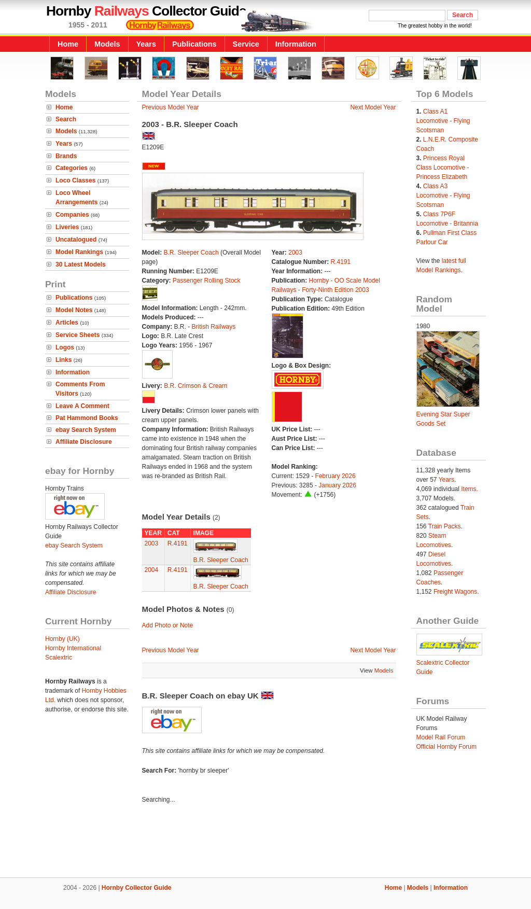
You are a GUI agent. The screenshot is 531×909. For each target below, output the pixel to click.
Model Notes (73, 310)
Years (146, 44)
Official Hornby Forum (446, 746)
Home (68, 44)
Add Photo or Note (167, 625)
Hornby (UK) (62, 638)
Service (246, 44)
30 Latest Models (80, 264)
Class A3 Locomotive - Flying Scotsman (443, 195)
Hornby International (73, 648)
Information (295, 44)
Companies (72, 214)
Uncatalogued (75, 239)
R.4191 (341, 261)
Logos (64, 347)
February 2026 (335, 476)
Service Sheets (77, 335)
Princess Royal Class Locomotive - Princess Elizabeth (442, 167)
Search (65, 119)
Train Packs (444, 526)
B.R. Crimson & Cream (195, 385)
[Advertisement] (265, 842)
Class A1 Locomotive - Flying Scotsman (443, 121)
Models (107, 44)
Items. (469, 489)
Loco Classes (75, 180)
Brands (66, 156)
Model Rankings (79, 252)
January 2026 (337, 485)
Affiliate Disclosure (83, 441)
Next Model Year (373, 107)
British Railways (214, 326)
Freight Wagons (455, 591)
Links (63, 359)
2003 (295, 252)
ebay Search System (85, 429)
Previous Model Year (170, 107)
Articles (66, 322)
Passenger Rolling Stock (207, 280)
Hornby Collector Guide (137, 887)
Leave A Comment (82, 406)
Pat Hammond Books (86, 418)
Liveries (67, 227)
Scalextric (58, 657)
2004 (152, 570)
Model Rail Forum (441, 737)
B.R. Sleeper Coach (191, 252)
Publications (194, 44)
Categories (71, 168)
